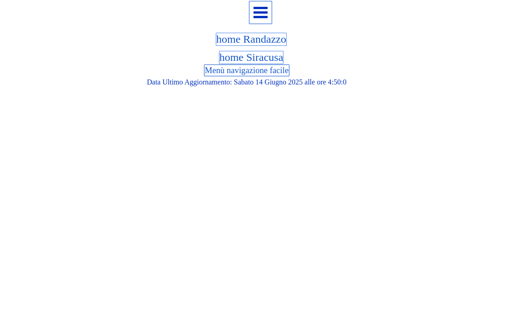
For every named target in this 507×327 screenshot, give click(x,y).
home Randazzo (251, 39)
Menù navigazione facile (246, 70)
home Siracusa (251, 57)
